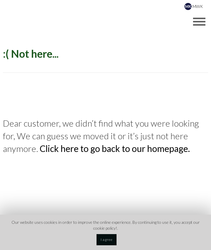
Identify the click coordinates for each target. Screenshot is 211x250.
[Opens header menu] (199, 21)
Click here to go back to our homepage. (115, 148)
